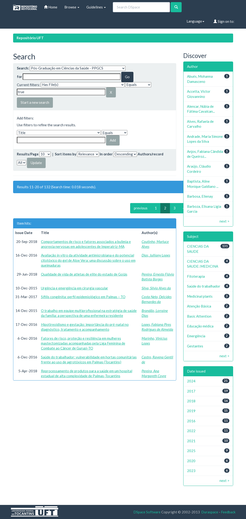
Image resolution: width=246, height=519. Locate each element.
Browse (71, 7)
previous (140, 208)
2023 (191, 471)
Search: (23, 68)
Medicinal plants (200, 296)
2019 (191, 411)
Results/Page (28, 154)
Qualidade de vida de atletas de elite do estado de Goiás (84, 274)
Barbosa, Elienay (200, 196)
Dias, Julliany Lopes (156, 255)
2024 (191, 381)
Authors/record (150, 154)
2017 (191, 391)
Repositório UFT (30, 38)
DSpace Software (147, 512)
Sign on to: (223, 21)
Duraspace (209, 512)
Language (195, 21)
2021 (191, 441)
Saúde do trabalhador (203, 286)
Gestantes (195, 346)
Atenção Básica (199, 306)
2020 (191, 461)
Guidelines (96, 7)
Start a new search (35, 102)
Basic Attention (199, 316)
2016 (191, 421)
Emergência (196, 336)
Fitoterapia (196, 276)
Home (50, 7)
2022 (191, 431)
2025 (191, 451)
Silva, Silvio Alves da (156, 288)
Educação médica (200, 326)
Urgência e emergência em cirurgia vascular (74, 288)
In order (106, 154)
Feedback (228, 512)
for (19, 76)
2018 (191, 401)
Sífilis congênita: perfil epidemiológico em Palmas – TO (83, 297)
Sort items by (65, 154)
